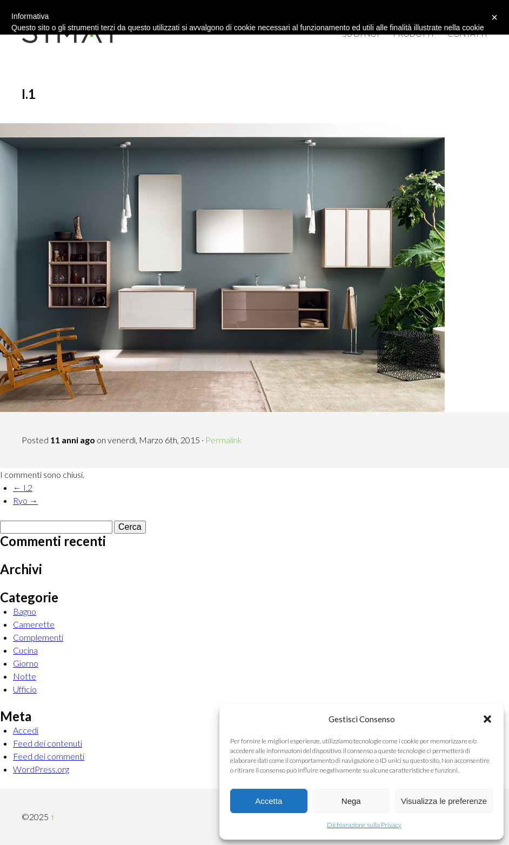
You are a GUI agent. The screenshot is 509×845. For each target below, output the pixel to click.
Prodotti (413, 33)
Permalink (223, 440)
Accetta (268, 801)
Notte (24, 676)
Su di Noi (361, 33)
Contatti (467, 33)
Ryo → (25, 500)
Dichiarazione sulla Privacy (364, 825)
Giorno (25, 663)
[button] (487, 719)
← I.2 (22, 487)
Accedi (25, 730)
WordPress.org (41, 769)
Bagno (24, 611)
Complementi (38, 637)
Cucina (25, 650)
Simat (70, 32)
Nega (351, 801)
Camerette (34, 624)
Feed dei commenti (48, 756)
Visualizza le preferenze (444, 801)
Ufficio (25, 689)
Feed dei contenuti (47, 743)
